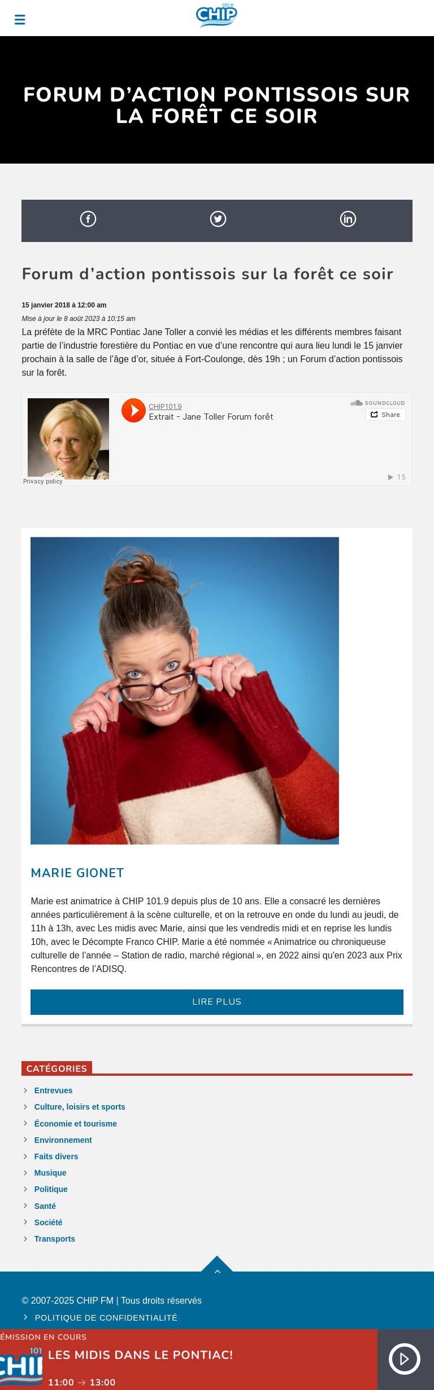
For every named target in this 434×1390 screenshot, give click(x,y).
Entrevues (53, 1090)
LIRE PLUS (216, 1002)
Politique (51, 1189)
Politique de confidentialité (106, 1317)
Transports (54, 1238)
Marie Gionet (77, 873)
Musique (50, 1172)
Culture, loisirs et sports (79, 1106)
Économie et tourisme (75, 1123)
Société (48, 1222)
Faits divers (56, 1156)
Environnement (63, 1140)
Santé (45, 1206)
